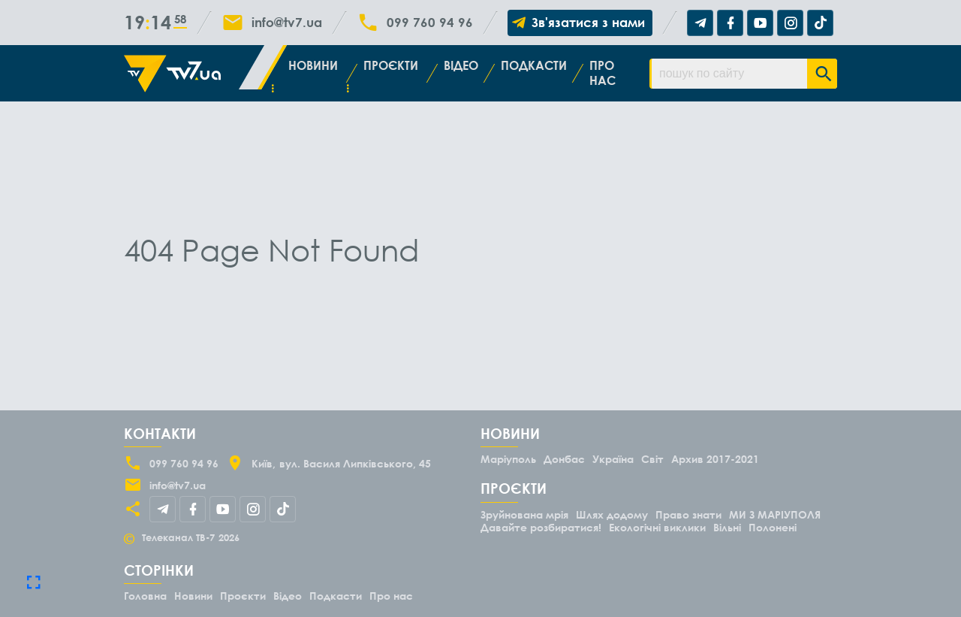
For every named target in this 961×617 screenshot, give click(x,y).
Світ (652, 458)
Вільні (727, 527)
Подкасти (534, 65)
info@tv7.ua (287, 22)
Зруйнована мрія (524, 514)
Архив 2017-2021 (715, 458)
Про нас (602, 72)
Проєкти (390, 65)
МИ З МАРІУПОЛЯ (775, 514)
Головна (145, 595)
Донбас (564, 458)
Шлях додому (612, 514)
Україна (613, 458)
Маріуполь (508, 458)
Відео (461, 65)
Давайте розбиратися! (540, 527)
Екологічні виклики (657, 527)
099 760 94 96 (430, 22)
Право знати (688, 514)
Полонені (773, 527)
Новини (313, 65)
